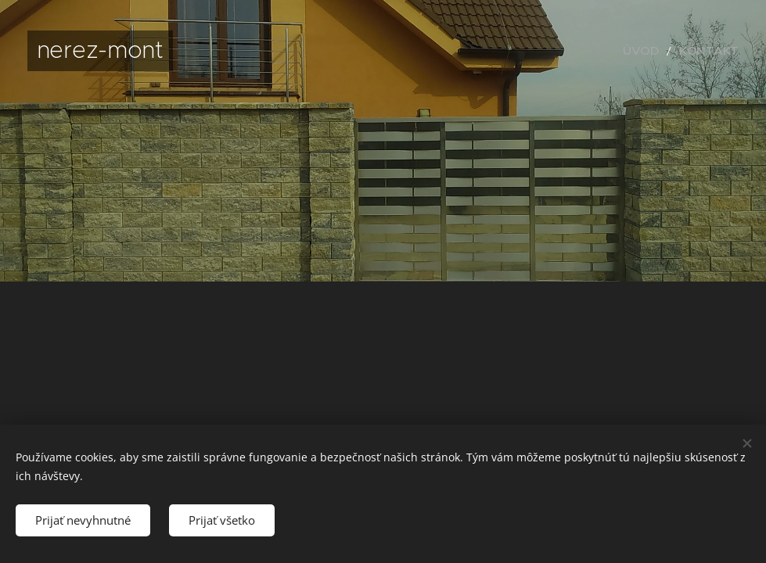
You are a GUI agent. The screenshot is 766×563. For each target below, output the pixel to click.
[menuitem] (657, 50)
